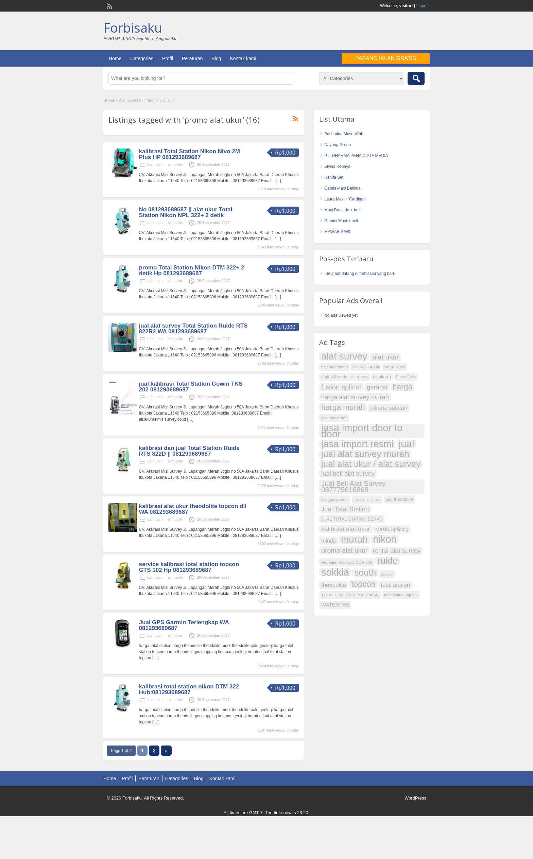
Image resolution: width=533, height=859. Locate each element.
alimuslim (175, 164)
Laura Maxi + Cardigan (345, 199)
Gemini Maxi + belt (341, 220)
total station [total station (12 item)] (395, 585)
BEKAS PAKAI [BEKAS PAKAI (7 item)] (366, 367)
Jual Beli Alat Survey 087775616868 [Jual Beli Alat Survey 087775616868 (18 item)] (353, 486)
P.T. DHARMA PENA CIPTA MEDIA (356, 155)
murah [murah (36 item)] (354, 540)
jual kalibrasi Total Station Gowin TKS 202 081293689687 (191, 387)
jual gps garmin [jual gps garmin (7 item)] (334, 499)
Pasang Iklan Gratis (385, 58)
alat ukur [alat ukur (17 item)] (385, 357)
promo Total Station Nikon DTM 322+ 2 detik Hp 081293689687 (191, 270)
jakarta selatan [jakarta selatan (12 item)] (388, 408)
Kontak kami (243, 58)
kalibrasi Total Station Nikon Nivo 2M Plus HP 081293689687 (189, 154)
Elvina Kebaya (337, 166)
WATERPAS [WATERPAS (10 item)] (335, 605)
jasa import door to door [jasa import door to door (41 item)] (361, 431)
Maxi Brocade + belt (342, 210)
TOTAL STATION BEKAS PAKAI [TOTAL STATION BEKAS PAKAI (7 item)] (350, 595)
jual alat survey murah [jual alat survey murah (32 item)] (365, 454)
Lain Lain (155, 164)
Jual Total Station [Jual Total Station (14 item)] (345, 509)
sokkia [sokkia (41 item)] (335, 572)
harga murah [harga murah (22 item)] (343, 407)
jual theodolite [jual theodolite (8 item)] (399, 499)
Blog (216, 58)
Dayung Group (337, 144)
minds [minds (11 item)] (328, 541)
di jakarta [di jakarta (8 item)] (382, 376)
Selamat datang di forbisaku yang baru (360, 273)
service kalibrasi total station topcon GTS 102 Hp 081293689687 (189, 567)
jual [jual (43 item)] (406, 444)
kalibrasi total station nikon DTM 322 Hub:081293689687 (189, 689)
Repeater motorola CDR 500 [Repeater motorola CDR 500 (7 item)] (346, 562)
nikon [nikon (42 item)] (385, 539)
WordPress (415, 798)
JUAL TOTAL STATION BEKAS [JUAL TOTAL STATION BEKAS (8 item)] (351, 519)
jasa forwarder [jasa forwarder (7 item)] (334, 418)
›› (166, 750)
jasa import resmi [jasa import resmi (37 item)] (357, 444)
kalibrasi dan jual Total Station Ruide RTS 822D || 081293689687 (189, 451)
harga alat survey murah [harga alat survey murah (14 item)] (355, 397)
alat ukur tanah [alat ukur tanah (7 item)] (334, 367)
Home (115, 58)
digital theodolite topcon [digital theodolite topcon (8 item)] (344, 376)
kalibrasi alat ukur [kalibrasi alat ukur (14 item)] (345, 528)
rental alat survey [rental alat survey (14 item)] (397, 550)
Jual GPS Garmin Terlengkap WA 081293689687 (184, 625)
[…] (278, 180)
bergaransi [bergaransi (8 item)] (395, 366)
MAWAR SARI (337, 231)
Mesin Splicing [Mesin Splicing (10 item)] (392, 529)
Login (421, 5)
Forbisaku (132, 27)
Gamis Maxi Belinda (342, 188)
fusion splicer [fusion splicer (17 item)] (341, 387)
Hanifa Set (333, 177)
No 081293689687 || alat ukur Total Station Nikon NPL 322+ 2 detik (186, 212)
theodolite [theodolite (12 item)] (333, 585)
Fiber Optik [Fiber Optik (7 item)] (406, 376)
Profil (167, 58)
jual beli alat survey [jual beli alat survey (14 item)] (348, 473)
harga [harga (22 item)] (402, 387)
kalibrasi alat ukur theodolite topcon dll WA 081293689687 (192, 509)
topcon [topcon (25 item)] (363, 584)
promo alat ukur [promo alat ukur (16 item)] (344, 550)
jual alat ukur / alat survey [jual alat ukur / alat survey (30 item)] (370, 464)
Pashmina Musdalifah (343, 134)
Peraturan (192, 58)
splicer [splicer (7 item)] (387, 574)
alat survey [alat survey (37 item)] (344, 356)
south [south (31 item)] (365, 572)
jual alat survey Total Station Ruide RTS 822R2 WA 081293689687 (193, 328)
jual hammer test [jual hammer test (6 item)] (367, 499)
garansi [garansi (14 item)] (377, 387)
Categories (141, 58)
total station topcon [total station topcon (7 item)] (401, 595)
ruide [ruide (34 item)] (387, 561)
